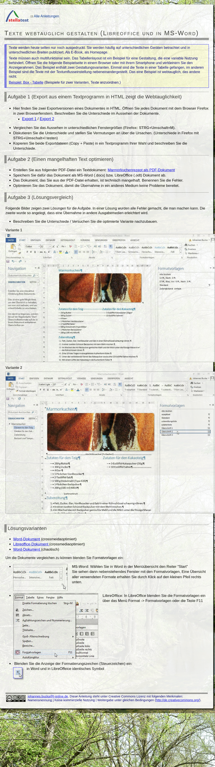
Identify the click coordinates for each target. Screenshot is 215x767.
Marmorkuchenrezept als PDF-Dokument (141, 170)
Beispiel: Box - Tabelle (26, 82)
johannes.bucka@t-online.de (48, 696)
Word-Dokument (26, 539)
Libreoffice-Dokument (31, 544)
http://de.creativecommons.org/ (177, 700)
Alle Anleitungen (46, 16)
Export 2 (47, 119)
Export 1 (29, 119)
